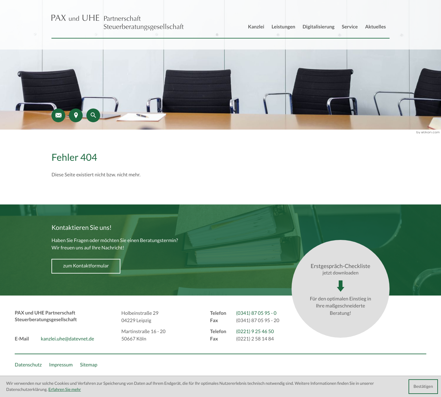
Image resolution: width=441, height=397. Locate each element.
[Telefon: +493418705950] (256, 313)
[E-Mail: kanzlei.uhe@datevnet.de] (58, 115)
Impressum (61, 365)
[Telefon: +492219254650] (255, 332)
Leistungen (284, 27)
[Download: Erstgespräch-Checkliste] (341, 289)
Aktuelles (375, 27)
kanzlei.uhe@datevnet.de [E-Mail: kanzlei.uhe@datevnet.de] (67, 339)
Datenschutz (28, 365)
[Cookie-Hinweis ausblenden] (423, 386)
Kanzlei (256, 27)
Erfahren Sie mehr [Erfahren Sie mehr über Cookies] (64, 389)
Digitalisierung (318, 27)
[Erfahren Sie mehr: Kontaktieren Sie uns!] (85, 266)
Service (350, 27)
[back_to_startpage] (117, 23)
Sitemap (88, 365)
